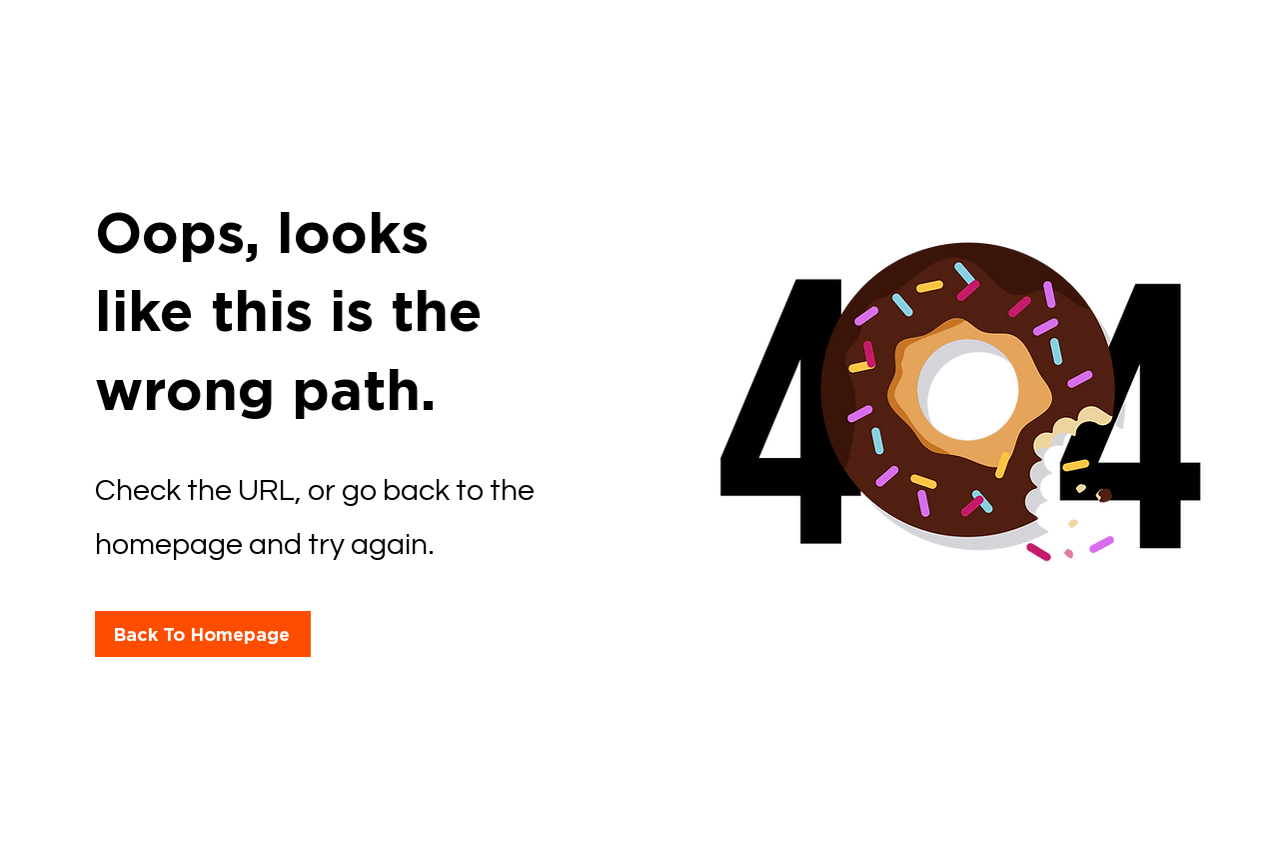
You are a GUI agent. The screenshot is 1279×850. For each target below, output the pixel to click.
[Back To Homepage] (203, 634)
